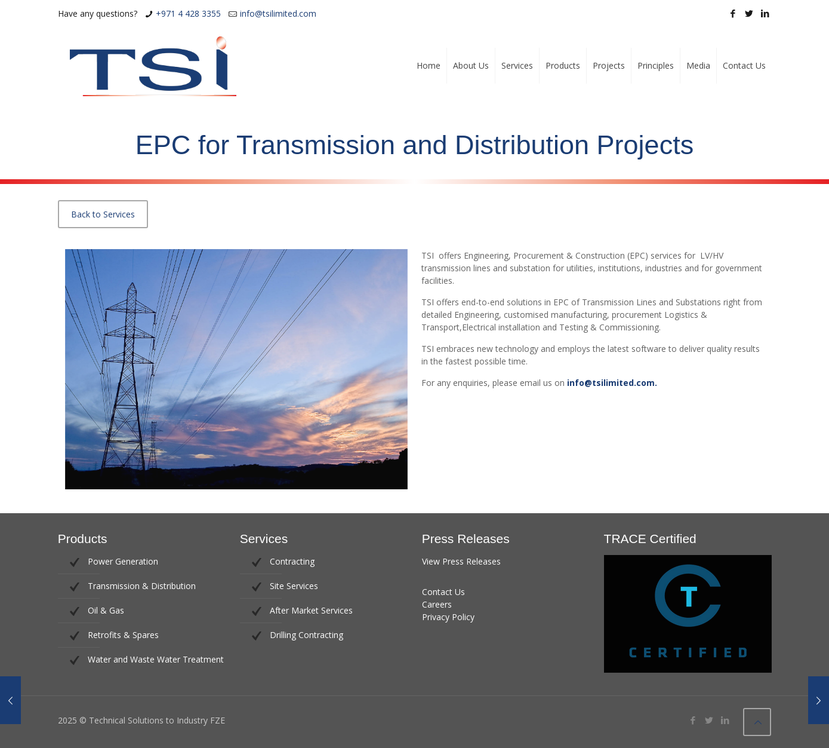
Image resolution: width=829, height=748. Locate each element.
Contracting (292, 561)
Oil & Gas (106, 610)
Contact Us (443, 591)
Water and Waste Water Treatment (156, 659)
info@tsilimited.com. (612, 382)
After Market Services (311, 610)
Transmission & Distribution (142, 585)
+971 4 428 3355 (188, 13)
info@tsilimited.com (278, 13)
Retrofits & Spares (123, 634)
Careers (437, 604)
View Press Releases (461, 561)
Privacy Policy (448, 617)
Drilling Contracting (306, 634)
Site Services (294, 585)
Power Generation (123, 561)
